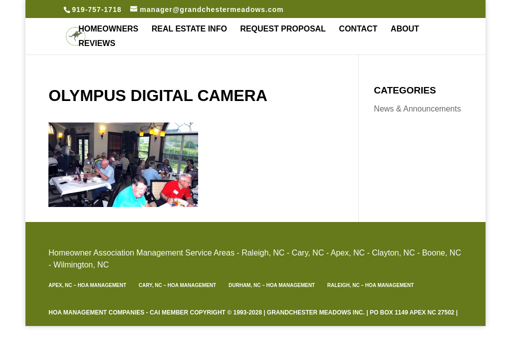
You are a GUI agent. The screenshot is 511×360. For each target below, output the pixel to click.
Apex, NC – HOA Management (87, 285)
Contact (358, 29)
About (405, 29)
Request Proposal (283, 29)
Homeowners (108, 29)
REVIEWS (96, 44)
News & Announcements (417, 108)
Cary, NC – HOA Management (177, 285)
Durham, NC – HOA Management (272, 285)
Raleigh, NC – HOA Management (370, 285)
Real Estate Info (189, 29)
